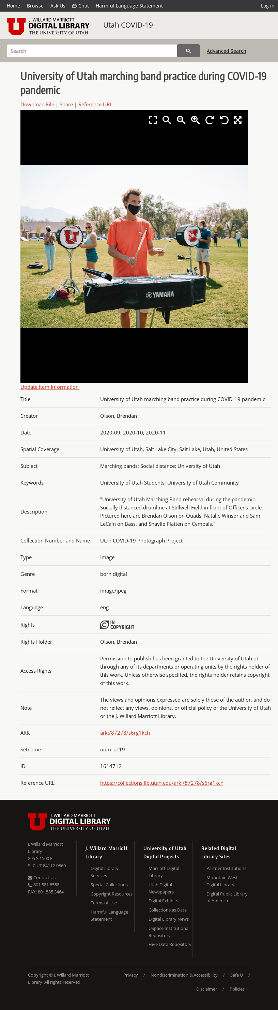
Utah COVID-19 (128, 25)
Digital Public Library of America (227, 897)
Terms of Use (104, 903)
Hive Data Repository (170, 944)
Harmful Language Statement (129, 5)
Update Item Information (49, 386)
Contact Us (42, 877)
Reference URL (95, 104)
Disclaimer (206, 989)
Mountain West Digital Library (222, 881)
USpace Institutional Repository (169, 931)
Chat (80, 5)
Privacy (130, 975)
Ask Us (57, 5)
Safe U (236, 975)
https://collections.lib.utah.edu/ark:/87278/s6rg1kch (161, 782)
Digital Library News (169, 919)
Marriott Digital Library (164, 871)
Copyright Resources (112, 894)
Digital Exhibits (163, 901)
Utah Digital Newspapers (161, 888)
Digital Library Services (105, 871)
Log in (268, 5)
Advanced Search (226, 51)
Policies (237, 989)
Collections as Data (168, 910)
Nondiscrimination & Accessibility (184, 975)
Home (13, 5)
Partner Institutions (226, 868)
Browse (35, 5)
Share (66, 104)
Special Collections (109, 885)
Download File (37, 104)
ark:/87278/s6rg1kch (125, 732)
